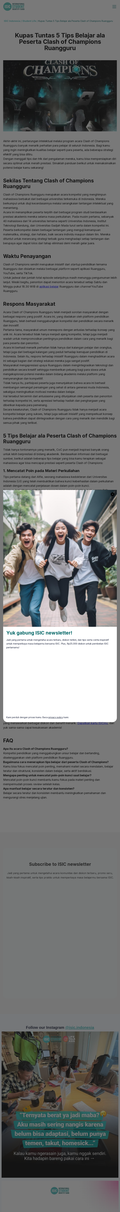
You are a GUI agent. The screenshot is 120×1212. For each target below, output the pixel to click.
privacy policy (55, 717)
